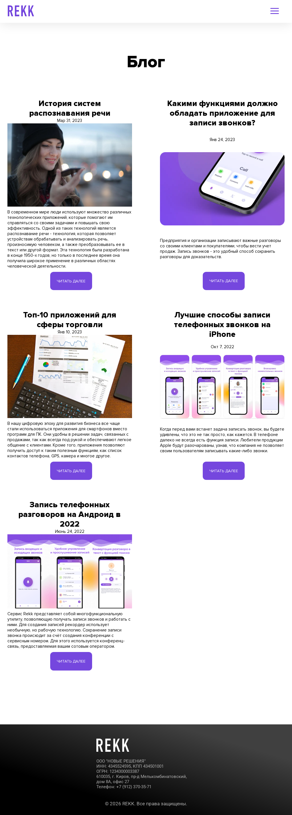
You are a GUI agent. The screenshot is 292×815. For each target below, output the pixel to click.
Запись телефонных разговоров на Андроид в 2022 (69, 528)
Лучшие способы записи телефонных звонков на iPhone (222, 329)
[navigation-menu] (275, 11)
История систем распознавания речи (69, 108)
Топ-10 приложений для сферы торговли (69, 324)
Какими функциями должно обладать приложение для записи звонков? (222, 113)
